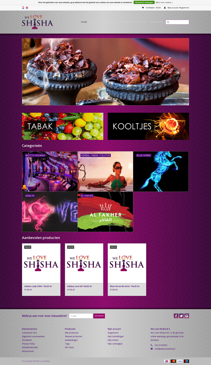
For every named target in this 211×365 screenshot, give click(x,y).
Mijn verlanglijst (115, 343)
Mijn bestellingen (116, 336)
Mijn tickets (113, 340)
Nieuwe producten (73, 336)
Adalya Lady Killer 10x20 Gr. (38, 286)
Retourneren (28, 351)
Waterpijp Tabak (110, 22)
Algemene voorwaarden (33, 336)
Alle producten (72, 332)
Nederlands (23, 8)
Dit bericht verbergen (144, 2)
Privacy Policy (28, 343)
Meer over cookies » (164, 2)
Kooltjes (94, 22)
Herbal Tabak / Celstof (135, 22)
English (27, 8)
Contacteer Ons (29, 332)
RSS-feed (69, 347)
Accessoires (156, 22)
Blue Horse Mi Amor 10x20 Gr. (125, 286)
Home (84, 22)
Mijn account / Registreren (176, 7)
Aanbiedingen (71, 340)
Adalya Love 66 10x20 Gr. (79, 286)
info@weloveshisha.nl (165, 348)
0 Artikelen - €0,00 (151, 7)
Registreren (113, 332)
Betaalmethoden (30, 347)
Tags (67, 343)
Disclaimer (27, 340)
